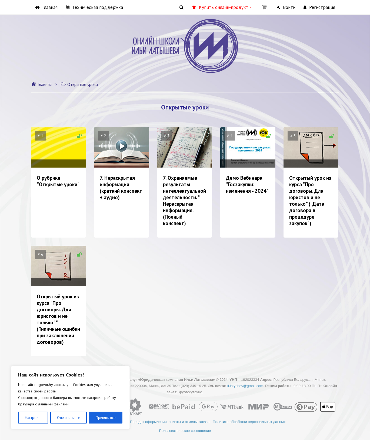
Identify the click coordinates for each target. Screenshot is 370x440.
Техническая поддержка (94, 7)
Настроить (33, 417)
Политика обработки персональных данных (249, 422)
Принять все (106, 417)
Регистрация (319, 7)
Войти (286, 7)
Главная (46, 7)
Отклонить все (68, 417)
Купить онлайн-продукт (222, 7)
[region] (70, 397)
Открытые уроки (79, 84)
